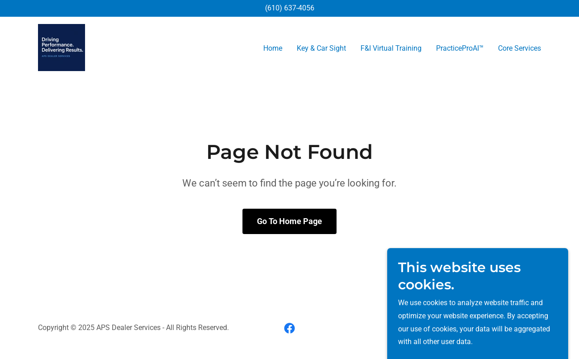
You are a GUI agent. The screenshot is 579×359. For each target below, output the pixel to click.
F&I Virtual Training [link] (391, 48)
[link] (61, 47)
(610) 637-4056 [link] (289, 8)
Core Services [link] (519, 48)
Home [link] (272, 48)
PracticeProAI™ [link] (460, 48)
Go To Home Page (289, 221)
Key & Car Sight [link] (321, 48)
